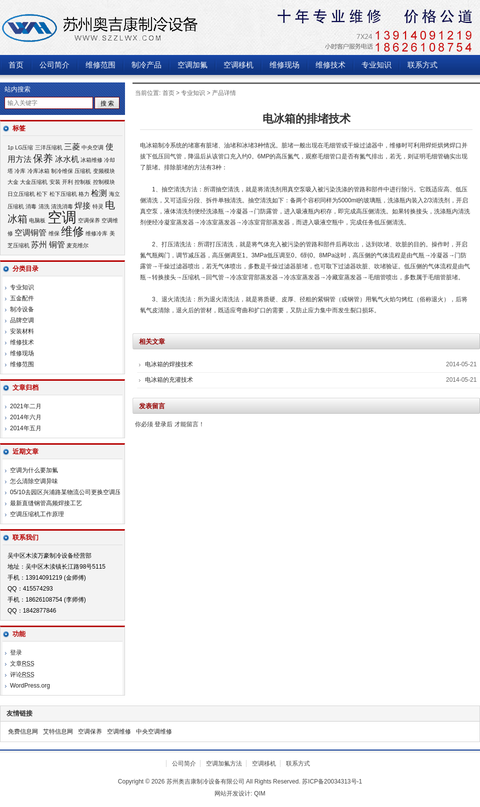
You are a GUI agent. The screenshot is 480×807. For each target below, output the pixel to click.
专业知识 (377, 65)
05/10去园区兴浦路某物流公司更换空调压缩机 (71, 492)
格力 (84, 194)
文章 (22, 663)
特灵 (98, 206)
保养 (43, 158)
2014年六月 (26, 417)
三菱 (72, 146)
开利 (67, 182)
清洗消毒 (62, 206)
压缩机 (82, 171)
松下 (42, 194)
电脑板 (37, 220)
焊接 (82, 205)
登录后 (163, 424)
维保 (54, 233)
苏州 (39, 244)
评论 (22, 674)
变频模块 (104, 171)
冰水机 (67, 158)
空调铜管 (30, 232)
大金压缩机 (34, 182)
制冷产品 (147, 65)
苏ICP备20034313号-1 (332, 781)
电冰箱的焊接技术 (169, 364)
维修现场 (285, 65)
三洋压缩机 (48, 147)
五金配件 (22, 298)
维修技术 (331, 65)
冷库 (20, 171)
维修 (72, 231)
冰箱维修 (91, 160)
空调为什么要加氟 (34, 470)
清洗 (44, 206)
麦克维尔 (77, 245)
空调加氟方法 (224, 763)
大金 (13, 182)
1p (11, 147)
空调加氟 (193, 65)
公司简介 (55, 65)
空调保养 (89, 220)
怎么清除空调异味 (34, 481)
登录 (16, 652)
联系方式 (423, 65)
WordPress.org (30, 685)
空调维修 (119, 731)
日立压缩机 (21, 194)
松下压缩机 (63, 194)
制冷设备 (22, 309)
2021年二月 (26, 406)
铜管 (57, 244)
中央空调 (93, 147)
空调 (62, 217)
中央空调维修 (154, 731)
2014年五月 (26, 428)
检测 (99, 192)
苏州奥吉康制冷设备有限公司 (125, 27)
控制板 (82, 182)
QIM (260, 793)
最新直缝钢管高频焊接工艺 (46, 503)
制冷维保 (62, 171)
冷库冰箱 (39, 171)
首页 (16, 65)
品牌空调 (22, 320)
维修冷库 (97, 233)
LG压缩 (24, 147)
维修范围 (101, 65)
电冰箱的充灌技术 (169, 379)
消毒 (31, 206)
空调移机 (239, 65)
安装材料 (22, 331)
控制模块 (104, 182)
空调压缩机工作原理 (37, 514)
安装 (55, 182)
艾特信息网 (58, 731)
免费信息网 (23, 731)
